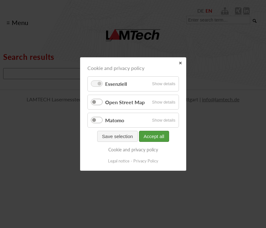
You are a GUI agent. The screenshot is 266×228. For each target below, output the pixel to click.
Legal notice (119, 160)
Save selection (117, 136)
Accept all (153, 136)
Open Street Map (125, 102)
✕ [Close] (180, 63)
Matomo (114, 120)
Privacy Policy (145, 160)
